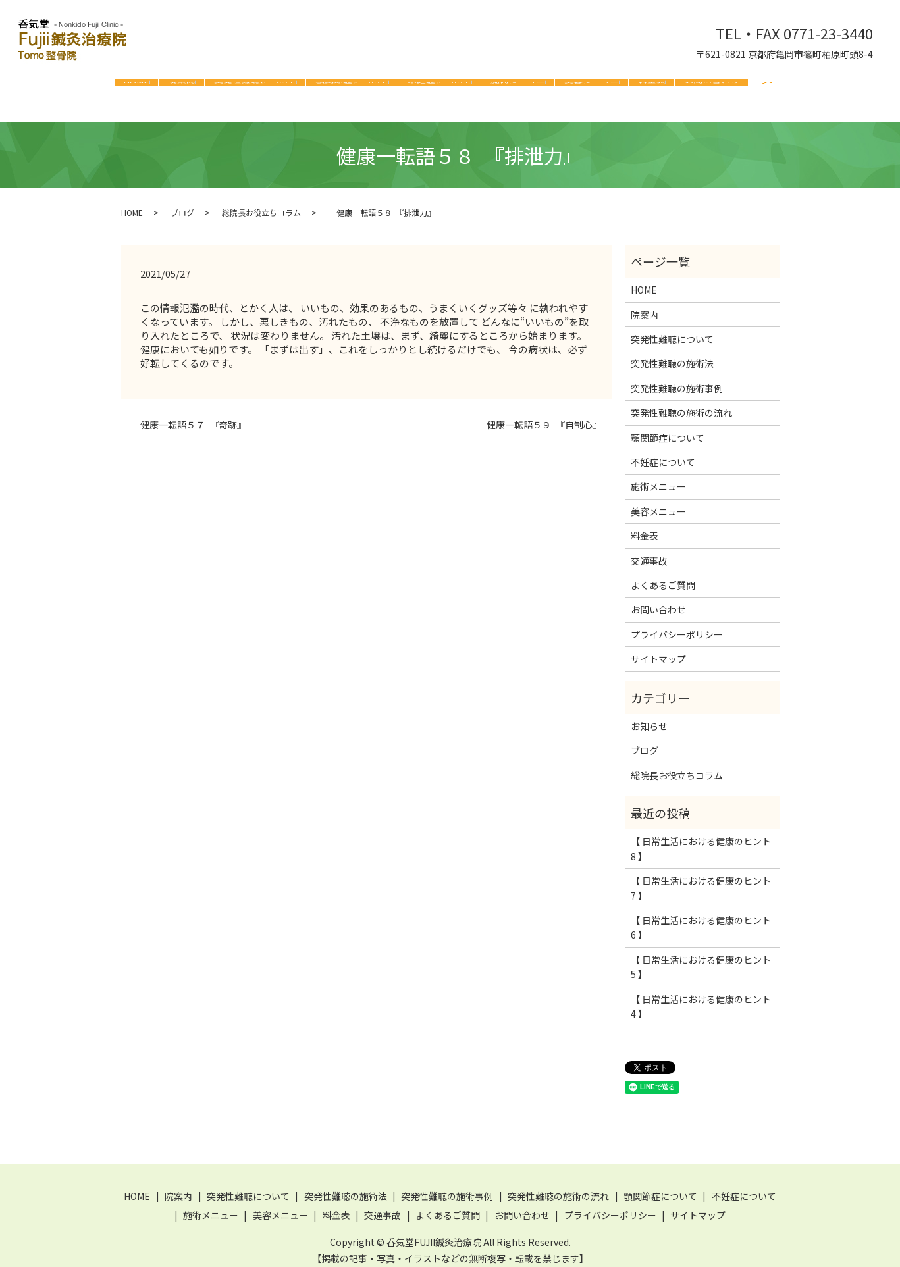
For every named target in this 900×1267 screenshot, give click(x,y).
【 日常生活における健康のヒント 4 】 (701, 996)
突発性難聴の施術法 (672, 353)
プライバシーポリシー (677, 624)
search (768, 91)
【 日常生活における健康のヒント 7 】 (701, 878)
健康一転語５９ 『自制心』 (539, 415)
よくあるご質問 (663, 575)
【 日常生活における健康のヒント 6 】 (701, 917)
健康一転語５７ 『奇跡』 (188, 415)
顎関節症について (352, 88)
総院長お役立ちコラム (261, 202)
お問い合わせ (711, 88)
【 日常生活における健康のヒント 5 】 (701, 957)
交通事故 (649, 550)
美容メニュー (592, 88)
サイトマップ (658, 649)
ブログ (182, 202)
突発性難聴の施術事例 (677, 378)
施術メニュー (518, 88)
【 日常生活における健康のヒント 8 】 (701, 838)
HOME (136, 88)
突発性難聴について (255, 88)
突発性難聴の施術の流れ (681, 402)
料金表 (652, 88)
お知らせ (649, 716)
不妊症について (440, 88)
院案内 (182, 88)
